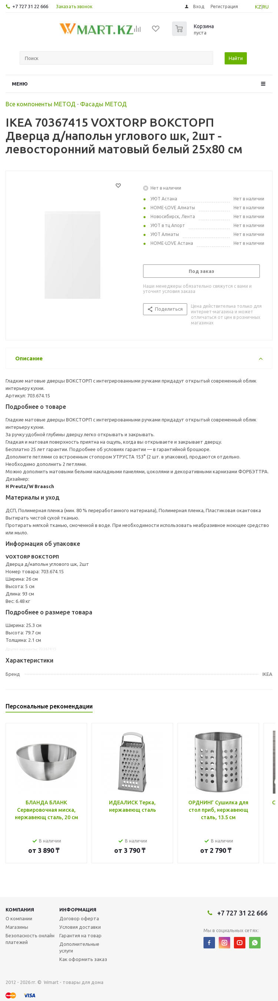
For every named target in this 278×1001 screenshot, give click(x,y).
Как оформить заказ (83, 959)
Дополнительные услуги (79, 947)
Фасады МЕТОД (103, 104)
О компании (19, 918)
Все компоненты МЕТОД (41, 104)
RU (265, 6)
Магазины (17, 927)
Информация (77, 909)
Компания (20, 909)
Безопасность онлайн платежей (30, 939)
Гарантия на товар (80, 935)
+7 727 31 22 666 (30, 6)
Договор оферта (79, 918)
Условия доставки (80, 927)
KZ (258, 6)
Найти (236, 58)
